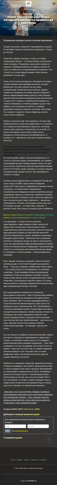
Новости (20, 460)
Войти (8, 431)
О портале (42, 460)
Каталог (27, 460)
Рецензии (34, 460)
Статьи (28, 12)
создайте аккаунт (21, 431)
